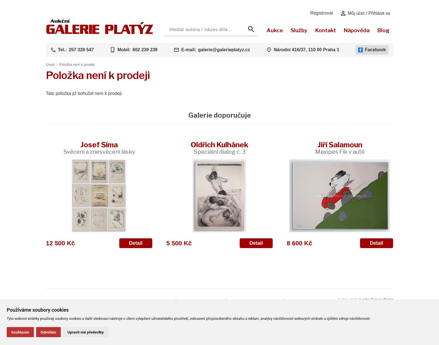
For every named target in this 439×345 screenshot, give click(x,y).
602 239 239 (144, 49)
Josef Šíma (99, 147)
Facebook (372, 49)
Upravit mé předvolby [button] (85, 332)
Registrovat (321, 13)
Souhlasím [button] (20, 332)
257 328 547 (81, 49)
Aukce (275, 30)
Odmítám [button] (48, 332)
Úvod (50, 64)
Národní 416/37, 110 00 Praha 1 (306, 49)
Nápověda (357, 30)
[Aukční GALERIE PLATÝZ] (100, 32)
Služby (299, 30)
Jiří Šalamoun (340, 147)
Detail (136, 243)
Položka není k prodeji (77, 64)
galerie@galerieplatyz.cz (224, 49)
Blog (383, 30)
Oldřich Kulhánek (219, 147)
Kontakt (325, 30)
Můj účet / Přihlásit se (365, 13)
